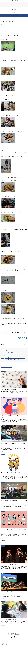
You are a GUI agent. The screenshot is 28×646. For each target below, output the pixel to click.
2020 (2, 359)
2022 (19, 357)
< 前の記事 (2, 344)
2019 (6, 359)
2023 (15, 357)
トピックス (2, 451)
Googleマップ (10, 644)
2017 (15, 359)
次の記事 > (25, 344)
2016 (19, 359)
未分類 (7, 570)
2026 (2, 357)
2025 (6, 357)
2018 (11, 359)
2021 (23, 357)
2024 (11, 357)
